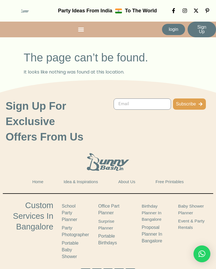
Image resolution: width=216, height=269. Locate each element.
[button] (81, 29)
